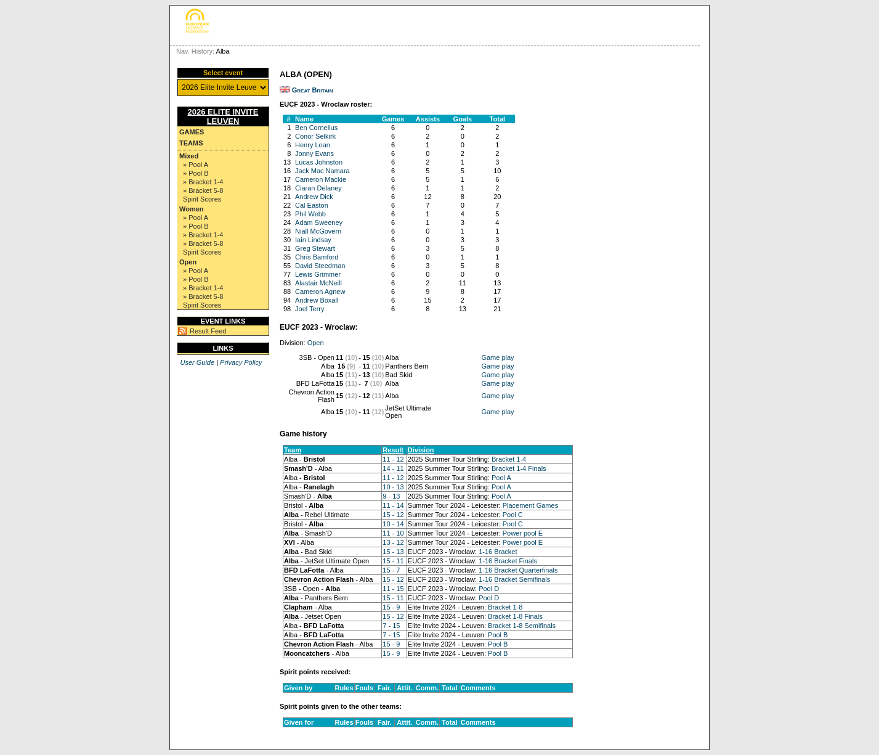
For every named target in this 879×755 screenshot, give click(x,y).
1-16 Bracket (498, 551)
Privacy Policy (241, 362)
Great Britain (312, 90)
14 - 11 (393, 468)
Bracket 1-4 (509, 459)
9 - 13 (391, 496)
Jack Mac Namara (322, 170)
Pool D (489, 588)
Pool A (501, 477)
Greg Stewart (315, 248)
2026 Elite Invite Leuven (223, 116)
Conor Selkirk (315, 136)
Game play (497, 357)
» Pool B (196, 173)
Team (292, 450)
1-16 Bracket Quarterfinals (518, 570)
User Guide (197, 362)
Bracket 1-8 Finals (515, 616)
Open (187, 262)
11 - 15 (393, 588)
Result (393, 450)
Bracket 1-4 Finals (519, 468)
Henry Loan (312, 145)
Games (191, 132)
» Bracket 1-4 (203, 182)
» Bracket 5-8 (203, 190)
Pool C (513, 514)
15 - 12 (393, 514)
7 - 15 (391, 625)
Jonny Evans (314, 153)
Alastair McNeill (318, 283)
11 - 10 (393, 533)
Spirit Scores (202, 199)
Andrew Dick (314, 196)
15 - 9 (391, 607)
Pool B (498, 635)
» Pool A (195, 164)
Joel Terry (309, 308)
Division (421, 450)
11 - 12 (393, 459)
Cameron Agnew (320, 291)
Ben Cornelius (316, 127)
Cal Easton (311, 205)
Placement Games (530, 505)
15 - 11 (393, 561)
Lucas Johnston (318, 162)
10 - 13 (393, 487)
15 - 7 (391, 570)
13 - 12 (393, 542)
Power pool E (523, 533)
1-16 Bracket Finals (508, 561)
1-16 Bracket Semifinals (514, 579)
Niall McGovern (318, 231)
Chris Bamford (316, 257)
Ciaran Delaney (318, 188)
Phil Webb (310, 214)
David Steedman (320, 265)
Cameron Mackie (320, 179)
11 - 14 (393, 505)
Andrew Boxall (316, 300)
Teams (191, 143)
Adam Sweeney (318, 222)
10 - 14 (393, 524)
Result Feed (208, 331)
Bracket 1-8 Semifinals (522, 625)
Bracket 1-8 (505, 607)
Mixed (188, 156)
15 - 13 (393, 551)
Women (191, 209)
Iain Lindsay (313, 239)
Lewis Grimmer (318, 274)
